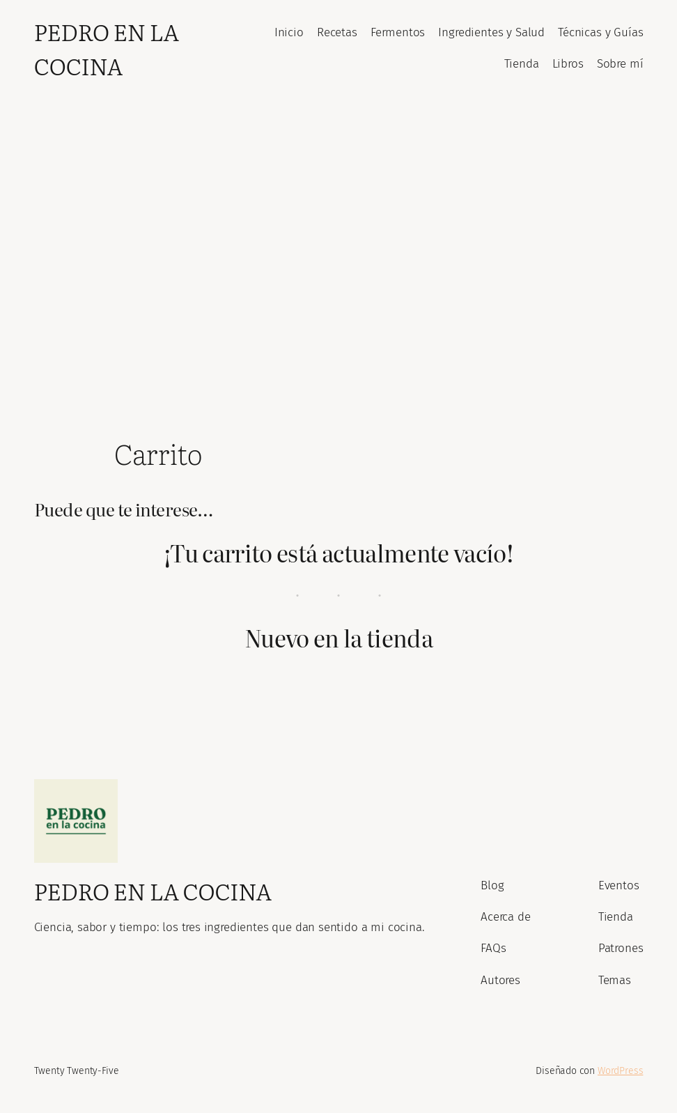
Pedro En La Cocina (106, 48)
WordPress (620, 1071)
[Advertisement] (338, 243)
